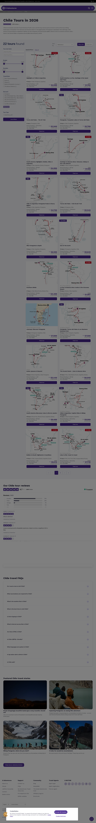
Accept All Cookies (61, 812)
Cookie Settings (61, 816)
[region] (42, 814)
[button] (5, 814)
